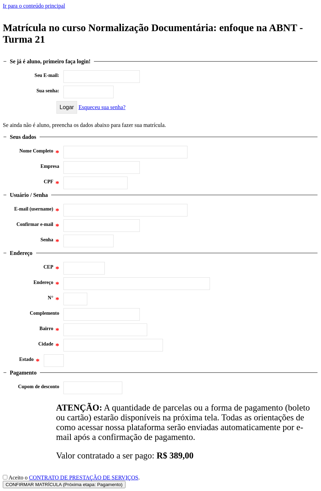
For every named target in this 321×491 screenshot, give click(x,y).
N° (53, 299)
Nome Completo (39, 152)
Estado (29, 361)
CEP (51, 268)
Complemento (44, 313)
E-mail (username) (36, 210)
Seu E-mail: (47, 75)
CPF (51, 183)
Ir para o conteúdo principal (34, 6)
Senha (49, 241)
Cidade (48, 345)
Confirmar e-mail (37, 226)
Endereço (46, 284)
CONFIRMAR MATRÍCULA (64, 484)
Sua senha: (47, 90)
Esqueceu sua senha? (101, 107)
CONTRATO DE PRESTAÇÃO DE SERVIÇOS (83, 478)
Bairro (49, 330)
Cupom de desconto (38, 386)
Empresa (50, 166)
